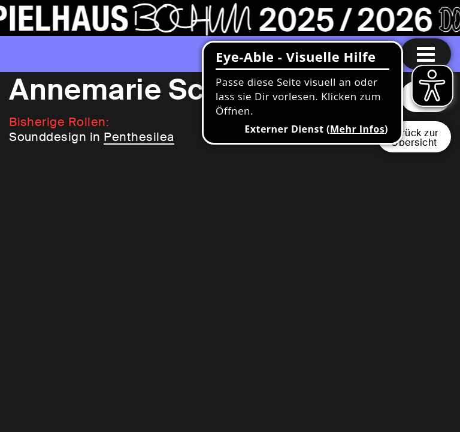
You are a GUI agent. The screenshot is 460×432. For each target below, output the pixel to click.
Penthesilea (139, 137)
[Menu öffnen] (426, 54)
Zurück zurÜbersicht (414, 138)
